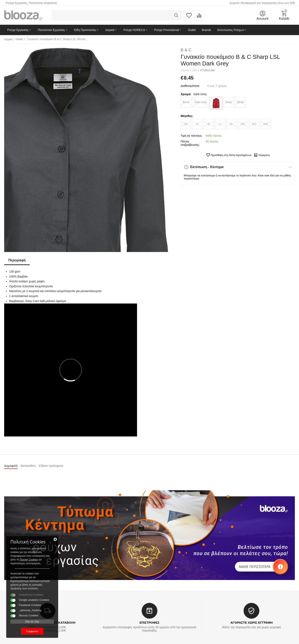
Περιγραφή (17, 260)
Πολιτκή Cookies (29, 559)
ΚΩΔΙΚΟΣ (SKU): (190, 70)
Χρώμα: (186, 94)
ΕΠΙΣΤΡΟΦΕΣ (149, 622)
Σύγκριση (262, 155)
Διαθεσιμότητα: (190, 85)
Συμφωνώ (32, 631)
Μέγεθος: (187, 116)
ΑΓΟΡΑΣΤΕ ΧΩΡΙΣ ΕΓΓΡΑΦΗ (251, 622)
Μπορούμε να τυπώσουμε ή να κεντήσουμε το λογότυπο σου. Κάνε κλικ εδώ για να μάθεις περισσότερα (237, 177)
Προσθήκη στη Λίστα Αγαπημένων (229, 155)
